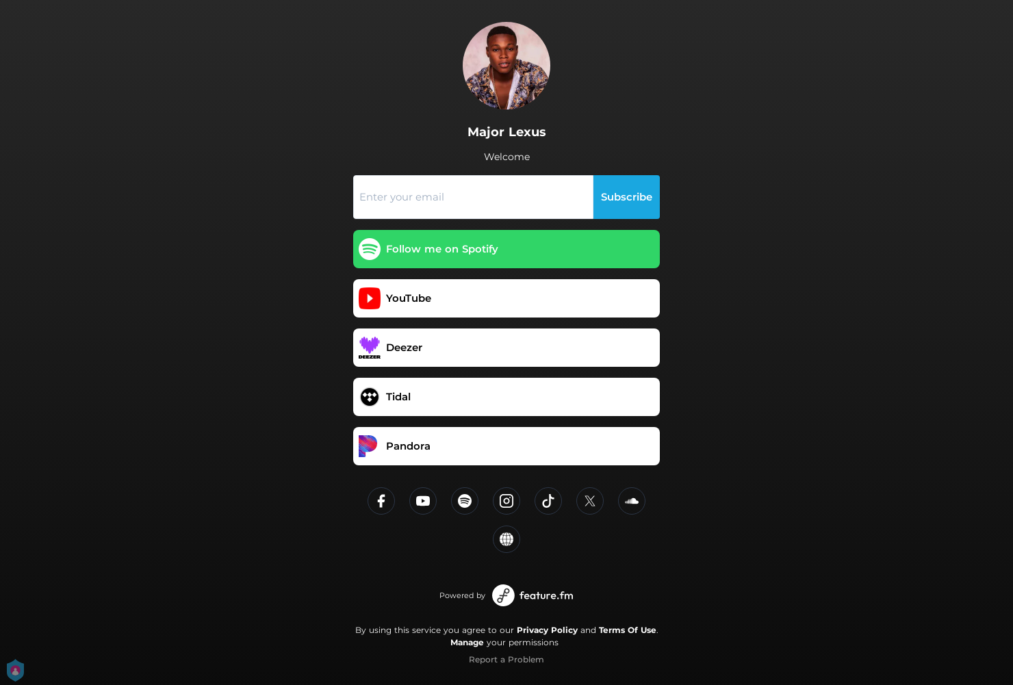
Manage (467, 642)
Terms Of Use (627, 630)
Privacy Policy (547, 630)
